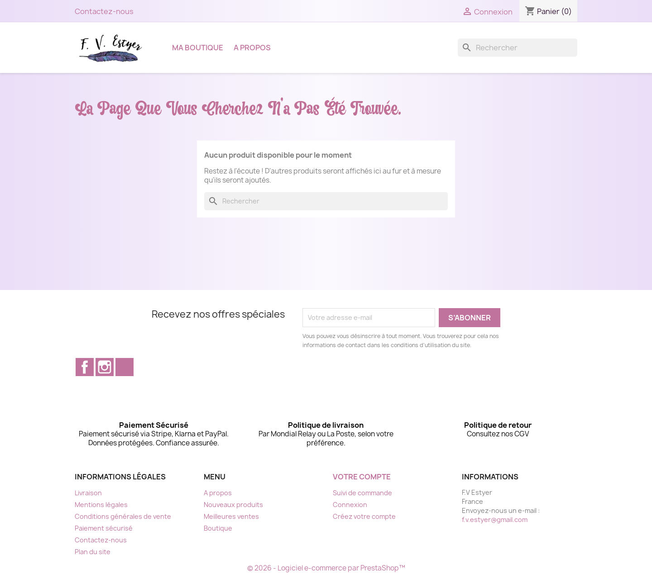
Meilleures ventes (231, 516)
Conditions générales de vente (123, 516)
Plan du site (92, 551)
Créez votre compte (364, 516)
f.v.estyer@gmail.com (494, 519)
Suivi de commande (362, 492)
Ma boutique (197, 48)
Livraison (88, 492)
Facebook (85, 367)
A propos (252, 48)
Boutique (218, 528)
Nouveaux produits (233, 504)
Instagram (105, 367)
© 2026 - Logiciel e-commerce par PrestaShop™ (326, 568)
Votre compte (362, 477)
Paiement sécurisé (104, 528)
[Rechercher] (517, 48)
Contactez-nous (104, 11)
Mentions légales (101, 504)
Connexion (350, 504)
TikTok (124, 367)
